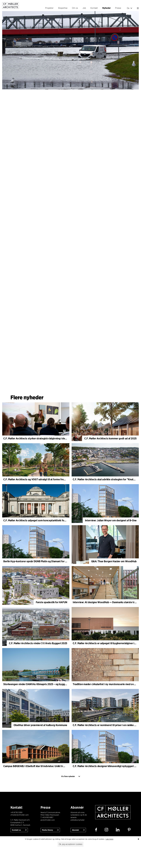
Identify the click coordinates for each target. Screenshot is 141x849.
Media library (47, 830)
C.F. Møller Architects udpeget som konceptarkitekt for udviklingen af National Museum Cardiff (56, 520)
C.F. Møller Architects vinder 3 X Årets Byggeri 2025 (38, 643)
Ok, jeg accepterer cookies (70, 844)
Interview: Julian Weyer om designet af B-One (111, 520)
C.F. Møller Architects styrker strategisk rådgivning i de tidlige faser (41, 438)
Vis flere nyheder (68, 776)
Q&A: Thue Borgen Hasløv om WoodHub (114, 561)
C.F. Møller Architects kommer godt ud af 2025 (110, 438)
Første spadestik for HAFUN (51, 602)
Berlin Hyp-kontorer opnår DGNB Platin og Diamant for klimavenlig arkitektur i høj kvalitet (53, 561)
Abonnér (75, 830)
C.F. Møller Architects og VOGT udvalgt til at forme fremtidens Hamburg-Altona (47, 479)
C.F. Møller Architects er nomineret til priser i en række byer (106, 725)
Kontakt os (16, 830)
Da (129, 8)
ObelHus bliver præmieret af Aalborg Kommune (40, 725)
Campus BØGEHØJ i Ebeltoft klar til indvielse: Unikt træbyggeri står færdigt (45, 766)
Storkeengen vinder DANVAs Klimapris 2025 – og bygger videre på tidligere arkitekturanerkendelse (59, 684)
